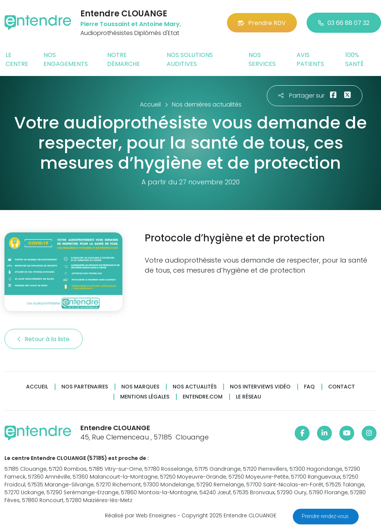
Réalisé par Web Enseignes (140, 515)
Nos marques (140, 387)
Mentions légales (144, 397)
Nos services (262, 59)
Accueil (37, 387)
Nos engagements (66, 59)
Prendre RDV (262, 23)
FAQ (309, 387)
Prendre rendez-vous (326, 516)
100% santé (354, 59)
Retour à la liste (43, 339)
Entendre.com (202, 397)
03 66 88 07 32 (343, 23)
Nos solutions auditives (190, 59)
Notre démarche (123, 59)
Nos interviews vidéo (260, 387)
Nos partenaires (84, 387)
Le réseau (248, 397)
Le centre (17, 59)
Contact (341, 387)
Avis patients (310, 59)
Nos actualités (195, 387)
